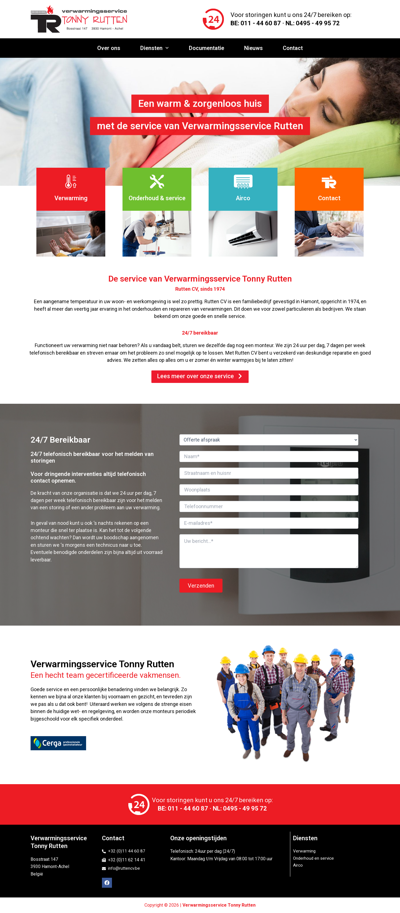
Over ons (110, 48)
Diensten (155, 48)
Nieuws (253, 48)
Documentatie (206, 48)
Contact (292, 48)
